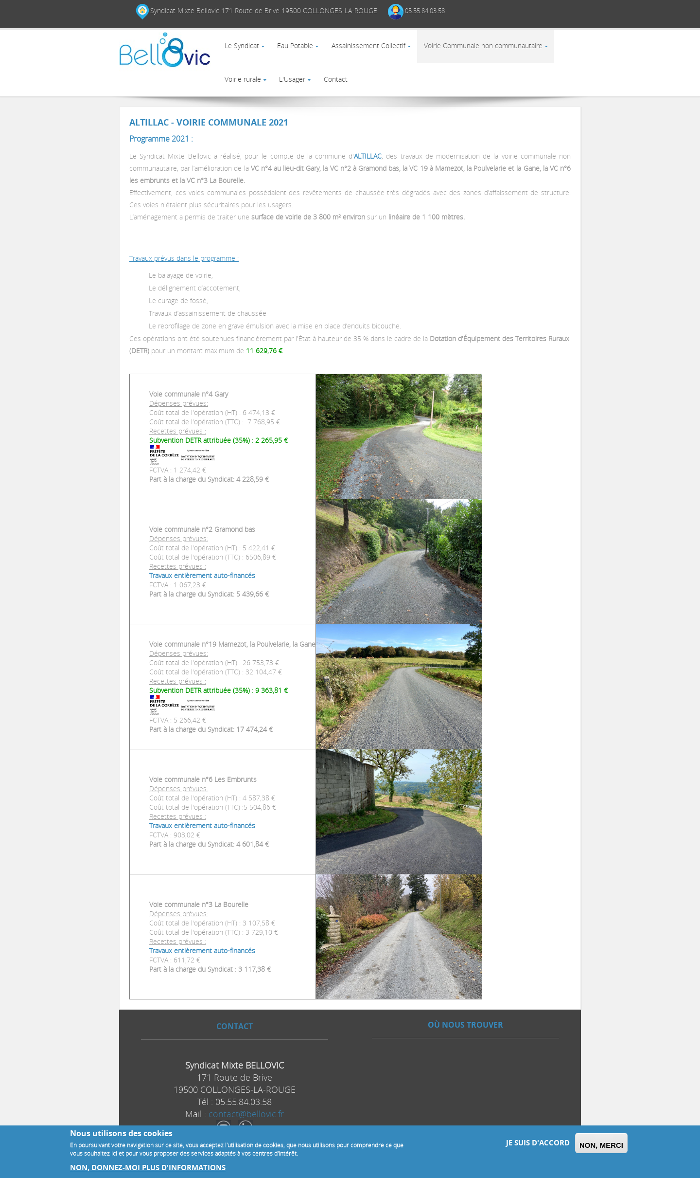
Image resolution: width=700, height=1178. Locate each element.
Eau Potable (298, 49)
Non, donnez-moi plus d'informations (148, 1167)
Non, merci (601, 1145)
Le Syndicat (243, 49)
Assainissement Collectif (374, 49)
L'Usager (295, 88)
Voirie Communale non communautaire (490, 49)
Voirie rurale (244, 88)
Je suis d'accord (538, 1143)
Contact (341, 88)
